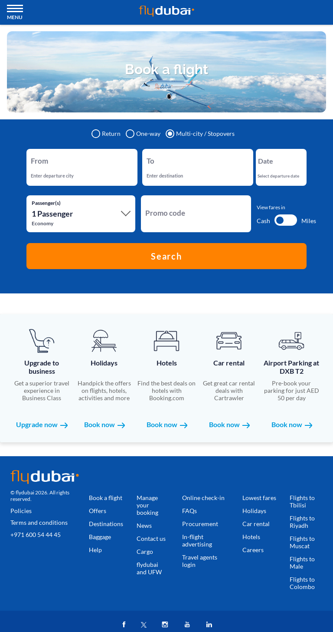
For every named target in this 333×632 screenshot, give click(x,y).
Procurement (200, 523)
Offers (97, 510)
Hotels (251, 536)
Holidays (254, 510)
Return (106, 134)
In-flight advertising (197, 540)
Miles (308, 221)
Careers (253, 549)
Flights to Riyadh (302, 521)
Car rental (256, 523)
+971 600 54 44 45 (35, 534)
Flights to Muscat (302, 542)
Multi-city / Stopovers (200, 134)
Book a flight (105, 497)
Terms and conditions (39, 522)
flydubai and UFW (149, 568)
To (149, 155)
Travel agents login (199, 560)
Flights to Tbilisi (302, 501)
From (37, 155)
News (144, 525)
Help (95, 549)
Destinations (106, 523)
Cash (263, 221)
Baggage (100, 536)
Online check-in (203, 497)
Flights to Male (302, 562)
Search (166, 256)
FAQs (189, 510)
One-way (143, 134)
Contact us (151, 538)
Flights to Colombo (302, 583)
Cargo (145, 551)
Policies (21, 510)
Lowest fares (259, 497)
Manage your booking (147, 505)
